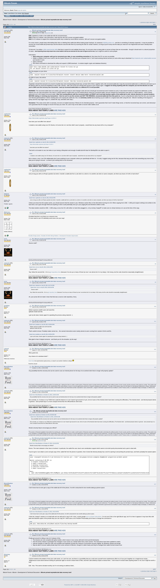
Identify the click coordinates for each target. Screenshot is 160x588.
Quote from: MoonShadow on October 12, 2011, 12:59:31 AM (44, 394)
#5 (155, 194)
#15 (155, 411)
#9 (155, 282)
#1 (155, 31)
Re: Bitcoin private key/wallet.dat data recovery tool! (48, 114)
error (5, 239)
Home (7, 15)
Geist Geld (31, 360)
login (19, 10)
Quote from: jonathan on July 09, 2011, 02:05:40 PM (41, 324)
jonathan (7, 305)
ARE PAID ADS (60, 110)
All (14, 24)
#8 (155, 264)
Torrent (26, 13)
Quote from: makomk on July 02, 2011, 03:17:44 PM (41, 285)
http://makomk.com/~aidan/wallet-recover (144, 58)
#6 (155, 213)
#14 (155, 391)
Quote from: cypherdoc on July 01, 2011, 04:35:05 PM (42, 142)
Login (21, 15)
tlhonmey (7, 554)
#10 (155, 306)
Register (26, 15)
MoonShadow (8, 366)
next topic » (152, 22)
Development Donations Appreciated (69, 235)
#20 (155, 555)
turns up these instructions (94, 516)
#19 (155, 534)
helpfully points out (108, 42)
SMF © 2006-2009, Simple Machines (86, 584)
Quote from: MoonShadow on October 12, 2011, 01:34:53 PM (44, 443)
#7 (155, 239)
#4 (155, 170)
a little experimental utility (50, 49)
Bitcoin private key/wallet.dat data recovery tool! (56, 19)
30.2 (23, 13)
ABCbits (40, 32)
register (24, 10)
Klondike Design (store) (34, 235)
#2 (155, 114)
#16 (155, 439)
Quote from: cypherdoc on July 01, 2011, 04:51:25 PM (42, 197)
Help (12, 15)
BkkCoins (7, 212)
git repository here (55, 272)
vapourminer (48, 32)
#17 (155, 484)
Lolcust (6, 348)
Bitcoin (15, 19)
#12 (155, 349)
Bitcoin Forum (7, 19)
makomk (6, 30)
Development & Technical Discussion (29, 19)
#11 (155, 321)
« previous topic (144, 22)
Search (17, 15)
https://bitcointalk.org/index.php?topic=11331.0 (42, 118)
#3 (155, 139)
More (31, 15)
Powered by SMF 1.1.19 (70, 584)
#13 (155, 367)
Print (154, 24)
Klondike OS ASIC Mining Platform (50, 235)
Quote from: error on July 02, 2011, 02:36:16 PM (40, 267)
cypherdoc (7, 114)
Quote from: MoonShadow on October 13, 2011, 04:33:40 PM (44, 511)
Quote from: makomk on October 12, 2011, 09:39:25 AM (42, 414)
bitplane (6, 194)
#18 (155, 508)
